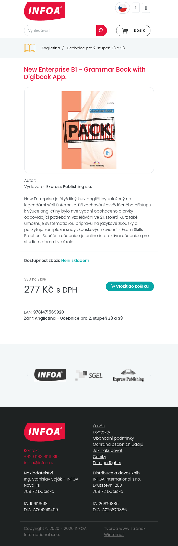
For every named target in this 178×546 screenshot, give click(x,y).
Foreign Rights (107, 463)
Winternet (114, 535)
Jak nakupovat (108, 450)
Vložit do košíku (130, 286)
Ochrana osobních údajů (118, 444)
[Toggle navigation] (146, 8)
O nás (99, 426)
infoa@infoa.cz (39, 463)
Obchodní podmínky (113, 438)
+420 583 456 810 (41, 457)
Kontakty (101, 432)
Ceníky (99, 457)
